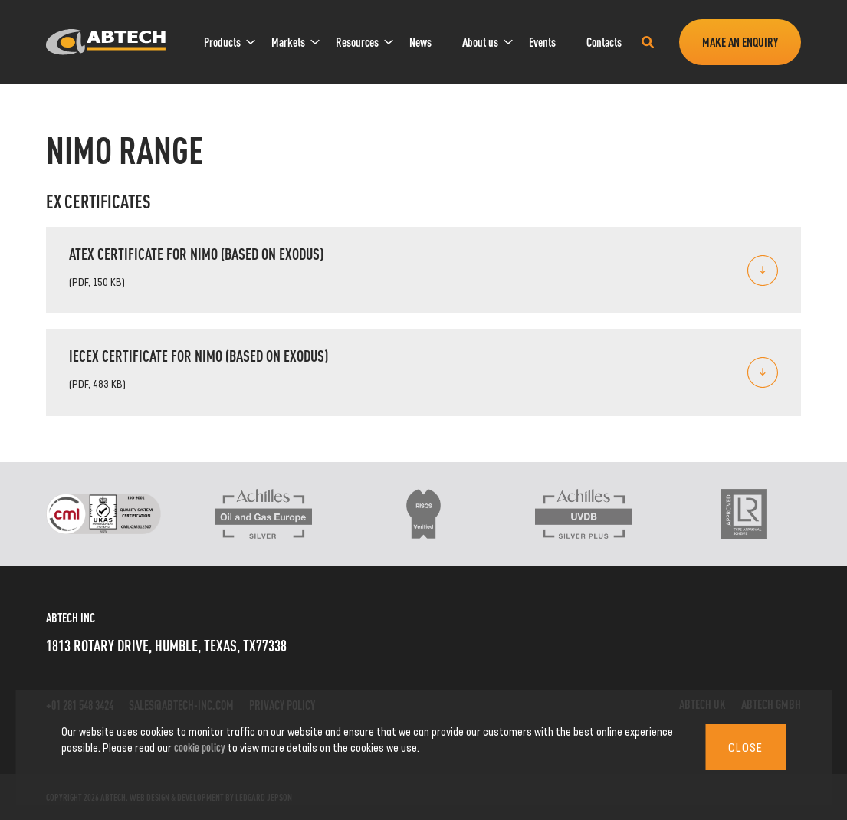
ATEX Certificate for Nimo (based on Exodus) (196, 253)
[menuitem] (222, 42)
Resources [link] (357, 42)
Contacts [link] (604, 42)
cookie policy (199, 747)
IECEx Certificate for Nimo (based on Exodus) (198, 355)
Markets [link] (288, 42)
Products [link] (222, 42)
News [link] (420, 42)
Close (745, 747)
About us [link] (480, 42)
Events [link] (542, 42)
